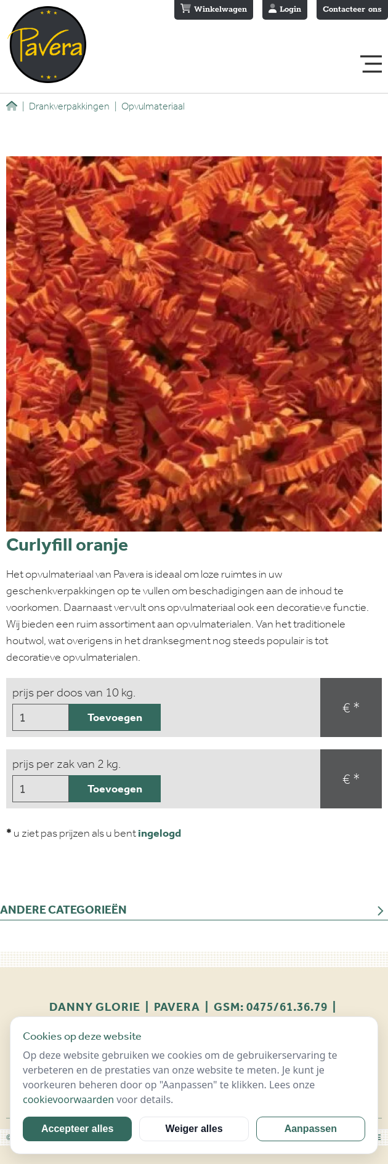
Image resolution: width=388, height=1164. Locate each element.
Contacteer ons (352, 9)
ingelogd (159, 833)
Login (285, 9)
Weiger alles (193, 1128)
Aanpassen (311, 1128)
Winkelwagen (213, 9)
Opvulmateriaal (150, 106)
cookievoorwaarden (68, 1099)
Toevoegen (114, 717)
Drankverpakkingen (66, 106)
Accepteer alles (77, 1128)
